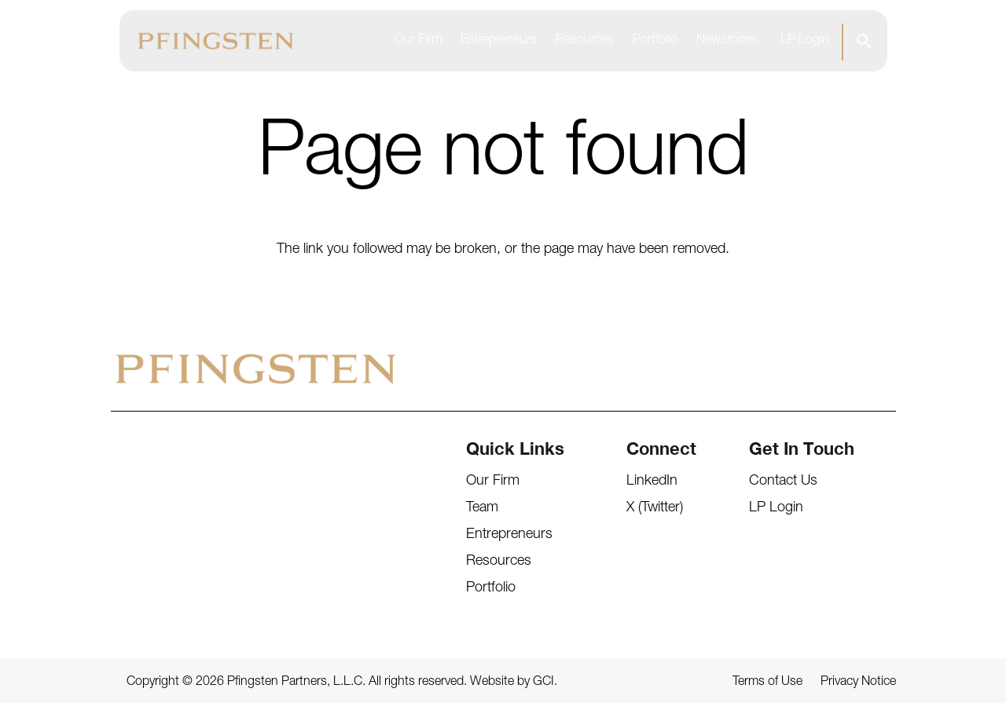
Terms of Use (767, 682)
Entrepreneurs (499, 41)
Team (482, 508)
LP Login (804, 41)
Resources (585, 41)
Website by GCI (512, 682)
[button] (863, 41)
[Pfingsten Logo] (215, 41)
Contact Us (783, 481)
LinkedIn (651, 481)
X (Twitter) (654, 508)
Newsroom (725, 41)
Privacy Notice (858, 682)
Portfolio (655, 41)
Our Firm (418, 41)
